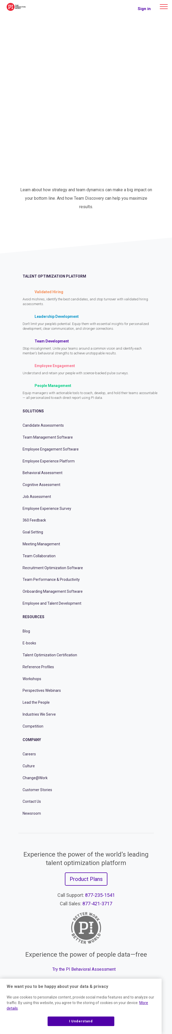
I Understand (81, 1021)
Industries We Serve (39, 714)
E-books (29, 643)
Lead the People (36, 702)
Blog (26, 631)
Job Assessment (37, 496)
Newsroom (32, 813)
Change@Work (35, 778)
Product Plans (86, 879)
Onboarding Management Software (53, 591)
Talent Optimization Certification (50, 655)
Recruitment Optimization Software (53, 568)
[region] (81, 1006)
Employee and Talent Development (52, 603)
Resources (33, 617)
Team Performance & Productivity (51, 579)
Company (32, 740)
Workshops (32, 679)
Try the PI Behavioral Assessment (84, 969)
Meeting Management (41, 544)
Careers (29, 754)
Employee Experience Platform (49, 461)
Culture (29, 766)
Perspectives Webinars (42, 690)
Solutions (33, 411)
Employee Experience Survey (47, 508)
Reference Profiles (38, 667)
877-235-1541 (100, 895)
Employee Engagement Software (51, 449)
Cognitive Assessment (41, 485)
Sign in (144, 8)
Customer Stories (37, 790)
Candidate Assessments (43, 425)
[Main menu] (164, 6)
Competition (33, 726)
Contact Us (32, 801)
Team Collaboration (39, 556)
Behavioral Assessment (42, 473)
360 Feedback (34, 520)
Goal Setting (33, 532)
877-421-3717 (97, 903)
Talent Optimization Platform (54, 276)
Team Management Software (48, 437)
